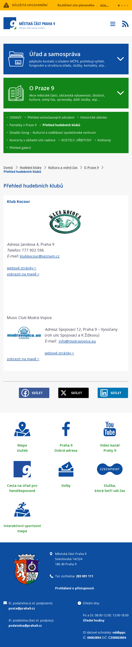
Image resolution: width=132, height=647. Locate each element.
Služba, (110, 483)
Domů (8, 167)
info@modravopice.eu (78, 340)
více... (104, 5)
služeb (22, 448)
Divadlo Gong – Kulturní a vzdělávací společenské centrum (52, 132)
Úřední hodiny (93, 619)
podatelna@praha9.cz (25, 624)
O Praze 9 (91, 167)
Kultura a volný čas (62, 167)
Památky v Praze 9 (22, 125)
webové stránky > (22, 267)
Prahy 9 (109, 448)
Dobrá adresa (65, 448)
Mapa (22, 443)
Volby (66, 483)
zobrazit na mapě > (24, 273)
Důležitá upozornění (31, 5)
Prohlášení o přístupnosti (74, 586)
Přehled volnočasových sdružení (51, 117)
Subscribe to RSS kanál (125, 24)
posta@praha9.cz (22, 606)
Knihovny (104, 140)
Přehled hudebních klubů (61, 125)
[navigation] (66, 59)
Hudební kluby (30, 167)
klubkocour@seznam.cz (40, 255)
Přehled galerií (20, 148)
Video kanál (110, 443)
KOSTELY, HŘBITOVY (76, 140)
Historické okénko (93, 117)
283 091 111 (84, 574)
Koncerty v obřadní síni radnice (32, 140)
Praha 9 (66, 443)
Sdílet (33, 391)
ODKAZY (15, 117)
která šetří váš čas (110, 489)
